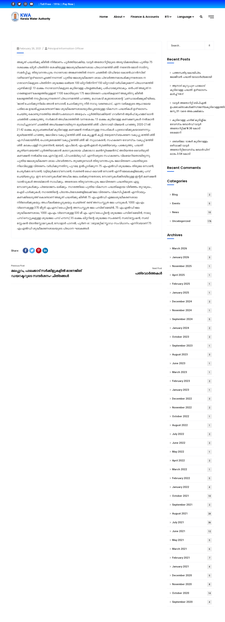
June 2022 (192, 443)
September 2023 (192, 346)
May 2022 (192, 452)
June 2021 (192, 531)
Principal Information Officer (66, 48)
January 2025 (192, 293)
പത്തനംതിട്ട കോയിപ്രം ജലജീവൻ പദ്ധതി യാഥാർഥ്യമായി (191, 74)
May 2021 (192, 540)
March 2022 (192, 469)
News (192, 212)
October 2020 (192, 593)
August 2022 (192, 425)
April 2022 (192, 460)
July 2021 (192, 522)
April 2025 (192, 275)
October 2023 (192, 337)
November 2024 (192, 310)
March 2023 (192, 372)
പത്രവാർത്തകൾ (148, 273)
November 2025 (192, 266)
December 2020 (192, 575)
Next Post (157, 268)
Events (192, 203)
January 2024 (192, 328)
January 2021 (192, 566)
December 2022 (192, 399)
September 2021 (192, 505)
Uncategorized (192, 221)
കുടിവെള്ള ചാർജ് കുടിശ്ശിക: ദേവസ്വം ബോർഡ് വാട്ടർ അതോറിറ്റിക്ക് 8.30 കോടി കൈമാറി (188, 126)
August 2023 (192, 354)
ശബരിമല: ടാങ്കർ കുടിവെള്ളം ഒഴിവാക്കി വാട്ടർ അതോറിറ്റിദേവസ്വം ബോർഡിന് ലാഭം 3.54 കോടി (190, 147)
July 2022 (192, 434)
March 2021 (192, 549)
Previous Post (18, 265)
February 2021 (192, 558)
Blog (192, 194)
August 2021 (192, 513)
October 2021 (192, 496)
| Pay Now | (68, 4)
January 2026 (192, 257)
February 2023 (192, 381)
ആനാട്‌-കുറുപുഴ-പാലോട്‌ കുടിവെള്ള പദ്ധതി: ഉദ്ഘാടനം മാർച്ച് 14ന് (188, 90)
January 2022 (192, 487)
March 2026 (192, 248)
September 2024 (192, 319)
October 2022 (192, 416)
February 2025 (192, 284)
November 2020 (192, 584)
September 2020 (192, 602)
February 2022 (192, 478)
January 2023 (192, 390)
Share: (15, 250)
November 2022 (192, 407)
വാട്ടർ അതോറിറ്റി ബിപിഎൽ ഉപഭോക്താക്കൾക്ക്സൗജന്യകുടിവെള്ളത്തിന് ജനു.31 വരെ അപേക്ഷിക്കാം (192, 107)
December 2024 (192, 301)
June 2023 (192, 363)
